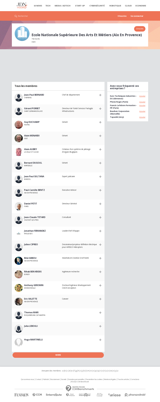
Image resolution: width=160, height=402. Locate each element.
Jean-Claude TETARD (34, 217)
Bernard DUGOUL (33, 162)
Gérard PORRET (32, 108)
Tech (47, 5)
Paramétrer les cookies (94, 379)
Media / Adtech (62, 5)
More (58, 355)
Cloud (128, 5)
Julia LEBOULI (31, 325)
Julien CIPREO (31, 244)
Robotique (115, 5)
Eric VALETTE (30, 298)
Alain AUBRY (30, 149)
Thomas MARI (31, 312)
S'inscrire (122, 16)
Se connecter (137, 16)
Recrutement (55, 379)
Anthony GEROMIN (33, 285)
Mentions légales (110, 379)
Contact (38, 379)
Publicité (46, 379)
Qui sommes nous (27, 379)
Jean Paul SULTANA (34, 176)
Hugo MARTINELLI (33, 339)
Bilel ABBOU (30, 257)
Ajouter (142, 96)
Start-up (80, 5)
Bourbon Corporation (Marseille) (119, 112)
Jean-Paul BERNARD (34, 94)
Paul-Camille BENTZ (34, 189)
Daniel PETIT (30, 203)
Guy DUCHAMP (31, 121)
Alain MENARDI (32, 135)
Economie (140, 5)
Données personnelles (76, 379)
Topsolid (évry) (117, 117)
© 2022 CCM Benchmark (80, 382)
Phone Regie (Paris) (119, 101)
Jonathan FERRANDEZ (35, 230)
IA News (38, 5)
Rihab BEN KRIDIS (32, 271)
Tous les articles (123, 379)
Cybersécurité (97, 5)
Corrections (135, 379)
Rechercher (23, 16)
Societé (63, 379)
